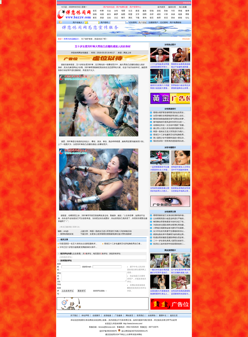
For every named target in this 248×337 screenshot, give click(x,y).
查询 (144, 18)
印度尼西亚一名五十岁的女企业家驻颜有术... (78, 244)
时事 (102, 11)
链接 (180, 14)
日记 (116, 18)
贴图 (123, 14)
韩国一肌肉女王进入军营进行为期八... (169, 131)
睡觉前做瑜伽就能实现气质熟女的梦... (169, 119)
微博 (187, 11)
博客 (187, 14)
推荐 (159, 18)
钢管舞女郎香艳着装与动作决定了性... (169, 222)
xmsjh (65, 231)
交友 (109, 18)
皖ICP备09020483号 (108, 331)
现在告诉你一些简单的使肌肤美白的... (169, 141)
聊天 (123, 18)
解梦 (116, 14)
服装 (144, 11)
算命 (173, 18)
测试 (130, 18)
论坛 (187, 18)
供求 (152, 14)
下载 (137, 18)
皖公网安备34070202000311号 (135, 331)
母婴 (123, 11)
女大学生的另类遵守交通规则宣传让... (169, 231)
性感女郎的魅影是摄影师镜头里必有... (169, 237)
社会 (109, 11)
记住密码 (133, 22)
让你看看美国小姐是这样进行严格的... (169, 218)
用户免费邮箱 (175, 22)
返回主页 (172, 7)
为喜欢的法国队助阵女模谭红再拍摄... (169, 225)
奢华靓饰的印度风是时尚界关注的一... (169, 122)
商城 (180, 11)
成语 (159, 14)
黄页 (95, 18)
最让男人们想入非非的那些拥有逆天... (169, 128)
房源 (102, 18)
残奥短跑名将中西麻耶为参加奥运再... (169, 234)
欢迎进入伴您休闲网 (113, 323)
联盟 (130, 14)
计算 (166, 14)
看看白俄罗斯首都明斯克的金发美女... (169, 112)
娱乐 (109, 14)
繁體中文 (163, 315)
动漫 (102, 14)
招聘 (144, 14)
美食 (166, 11)
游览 (159, 11)
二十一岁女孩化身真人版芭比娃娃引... (169, 241)
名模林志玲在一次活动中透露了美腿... (169, 125)
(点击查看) (70, 254)
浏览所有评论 (115, 254)
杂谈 (173, 14)
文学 (137, 14)
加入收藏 (183, 7)
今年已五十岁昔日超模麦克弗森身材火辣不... (78, 247)
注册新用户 (153, 22)
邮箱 (180, 18)
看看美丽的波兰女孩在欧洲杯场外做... (169, 215)
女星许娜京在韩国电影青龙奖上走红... (169, 116)
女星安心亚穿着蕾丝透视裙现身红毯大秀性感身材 (111, 234)
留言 (152, 18)
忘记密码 (164, 22)
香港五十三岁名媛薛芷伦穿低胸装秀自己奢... (123, 244)
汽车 (173, 11)
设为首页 (161, 7)
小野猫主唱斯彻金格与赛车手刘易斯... (169, 228)
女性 (116, 11)
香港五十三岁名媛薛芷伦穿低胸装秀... (169, 135)
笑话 (166, 18)
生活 (130, 11)
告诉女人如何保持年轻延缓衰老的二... (169, 244)
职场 (152, 11)
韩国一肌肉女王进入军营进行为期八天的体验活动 (111, 231)
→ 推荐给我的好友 (65, 234)
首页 (95, 11)
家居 (137, 11)
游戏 (95, 14)
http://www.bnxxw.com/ (132, 323)
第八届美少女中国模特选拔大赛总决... (169, 138)
